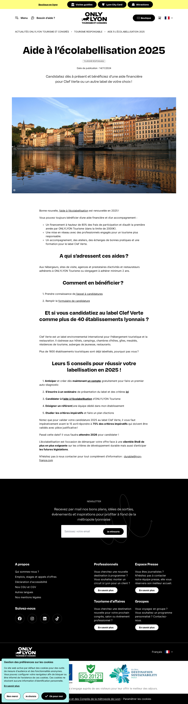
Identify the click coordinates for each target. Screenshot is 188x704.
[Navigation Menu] (21, 18)
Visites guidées (82, 4)
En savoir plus (106, 590)
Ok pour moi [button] (54, 696)
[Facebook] (19, 618)
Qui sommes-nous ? (27, 571)
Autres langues (24, 592)
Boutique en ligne (48, 4)
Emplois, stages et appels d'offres (35, 576)
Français (162, 651)
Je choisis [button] (31, 696)
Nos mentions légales (28, 597)
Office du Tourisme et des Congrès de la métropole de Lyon (83, 698)
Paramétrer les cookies (137, 698)
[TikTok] (57, 618)
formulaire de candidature (74, 300)
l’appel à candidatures (89, 293)
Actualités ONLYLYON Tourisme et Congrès (42, 31)
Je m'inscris (113, 531)
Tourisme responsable (88, 31)
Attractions (140, 4)
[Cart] (159, 18)
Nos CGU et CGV (25, 587)
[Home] (94, 18)
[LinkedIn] (44, 618)
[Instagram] (32, 618)
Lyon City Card (112, 4)
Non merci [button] (12, 696)
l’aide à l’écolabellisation (73, 210)
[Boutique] (143, 18)
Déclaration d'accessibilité (31, 581)
